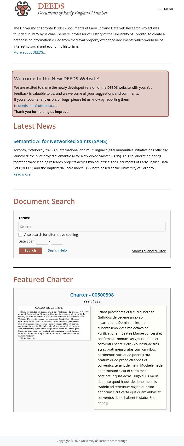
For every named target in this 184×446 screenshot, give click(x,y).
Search (30, 250)
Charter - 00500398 (92, 295)
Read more (21, 174)
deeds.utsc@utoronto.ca (37, 105)
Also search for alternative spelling (51, 234)
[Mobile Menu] (166, 9)
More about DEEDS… (29, 52)
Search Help (57, 250)
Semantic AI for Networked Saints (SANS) (60, 141)
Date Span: (26, 241)
